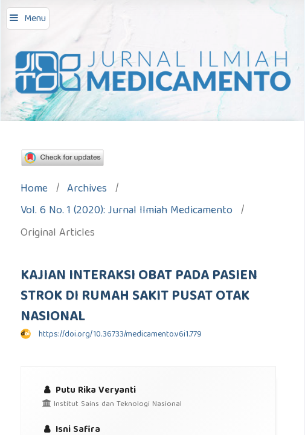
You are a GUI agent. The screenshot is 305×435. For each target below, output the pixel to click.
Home (34, 190)
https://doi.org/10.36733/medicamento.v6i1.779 (120, 334)
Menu (35, 19)
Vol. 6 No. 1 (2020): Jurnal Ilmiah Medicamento (127, 212)
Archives (87, 190)
